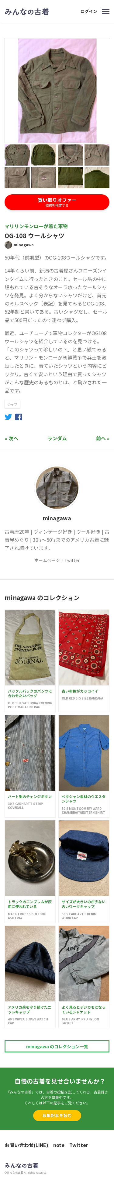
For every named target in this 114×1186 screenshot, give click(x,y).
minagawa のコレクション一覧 (57, 1046)
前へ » (102, 438)
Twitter (72, 560)
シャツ (12, 404)
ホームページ (47, 560)
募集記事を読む (57, 1115)
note (58, 1145)
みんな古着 (27, 11)
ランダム (57, 438)
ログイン (88, 11)
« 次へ (11, 438)
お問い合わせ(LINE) (26, 1145)
